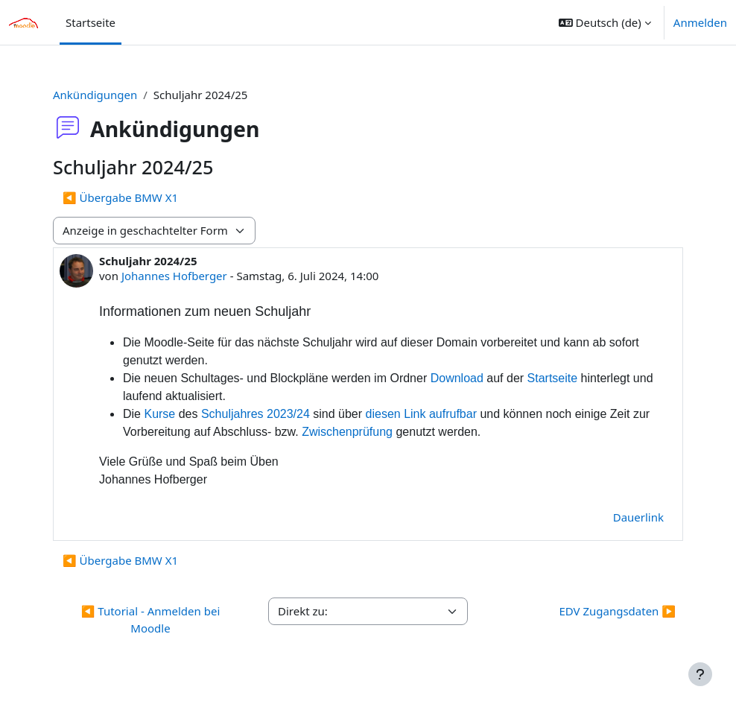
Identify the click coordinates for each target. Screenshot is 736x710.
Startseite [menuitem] (90, 22)
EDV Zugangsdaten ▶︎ (617, 610)
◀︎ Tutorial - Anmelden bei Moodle (151, 619)
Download (457, 378)
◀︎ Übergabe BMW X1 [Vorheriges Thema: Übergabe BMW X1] (120, 197)
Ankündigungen (95, 94)
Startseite (552, 378)
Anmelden (700, 22)
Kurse (159, 414)
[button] (605, 22)
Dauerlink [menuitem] (638, 517)
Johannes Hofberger (174, 275)
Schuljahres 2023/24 (255, 414)
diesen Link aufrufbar (421, 414)
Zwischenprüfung (347, 431)
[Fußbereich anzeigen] (700, 674)
